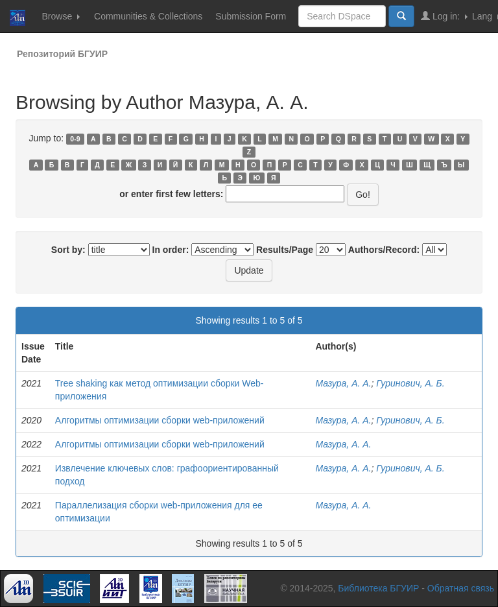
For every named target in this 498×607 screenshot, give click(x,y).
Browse (61, 16)
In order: (170, 249)
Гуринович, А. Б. (410, 383)
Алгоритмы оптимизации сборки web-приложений (160, 420)
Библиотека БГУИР (378, 588)
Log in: (444, 15)
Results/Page (284, 249)
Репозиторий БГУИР (62, 54)
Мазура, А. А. (343, 383)
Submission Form (250, 16)
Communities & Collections (148, 16)
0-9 (75, 139)
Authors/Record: (384, 249)
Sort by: (68, 249)
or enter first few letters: (171, 194)
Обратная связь (460, 588)
